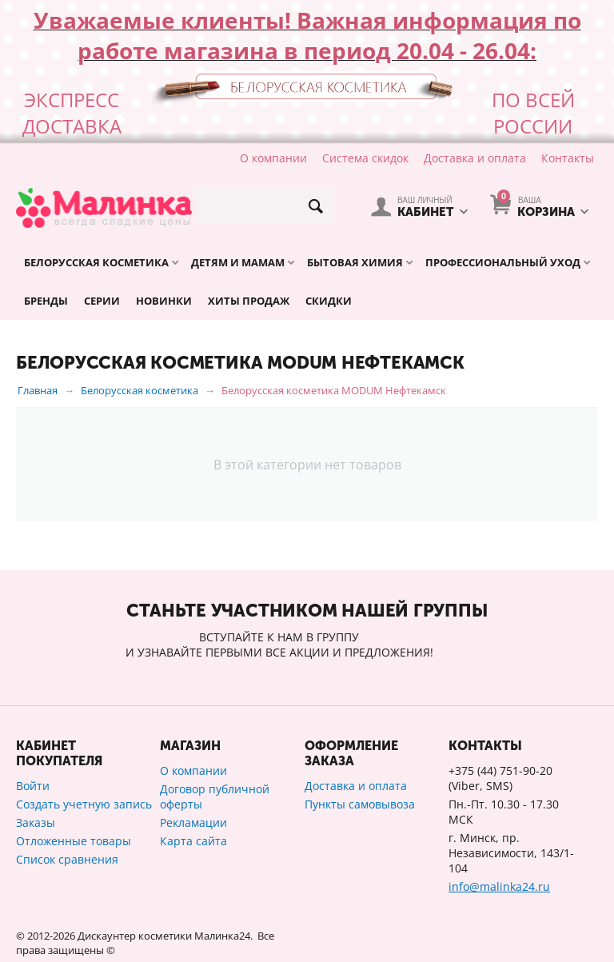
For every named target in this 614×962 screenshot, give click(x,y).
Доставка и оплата (475, 158)
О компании (273, 158)
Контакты (567, 158)
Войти (33, 785)
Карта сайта (193, 840)
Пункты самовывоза (360, 804)
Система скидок (365, 158)
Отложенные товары (73, 840)
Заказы (35, 822)
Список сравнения (67, 859)
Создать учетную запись (84, 804)
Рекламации (193, 822)
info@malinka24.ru (499, 886)
